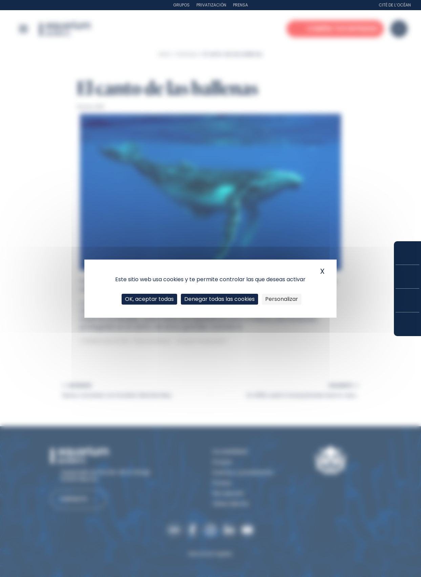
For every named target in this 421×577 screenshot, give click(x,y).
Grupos (181, 5)
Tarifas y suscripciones (407, 276)
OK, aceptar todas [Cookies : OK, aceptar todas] (149, 299)
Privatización (211, 5)
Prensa (240, 5)
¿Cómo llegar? (407, 324)
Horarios (407, 300)
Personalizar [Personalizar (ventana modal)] (281, 299)
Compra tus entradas (407, 253)
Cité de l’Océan (395, 5)
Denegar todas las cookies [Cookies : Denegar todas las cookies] (219, 299)
